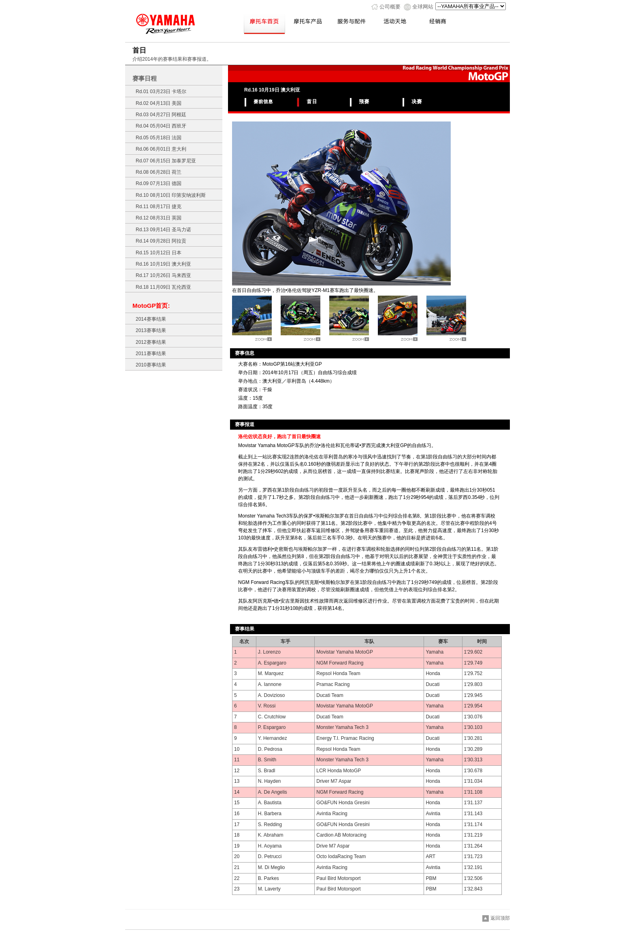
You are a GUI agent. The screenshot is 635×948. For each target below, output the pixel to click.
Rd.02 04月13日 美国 (158, 103)
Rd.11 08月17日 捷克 (158, 206)
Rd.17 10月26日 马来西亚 (163, 275)
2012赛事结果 (151, 342)
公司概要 (390, 7)
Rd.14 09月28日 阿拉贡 (161, 241)
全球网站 (422, 7)
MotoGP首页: (151, 305)
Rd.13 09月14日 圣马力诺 (163, 229)
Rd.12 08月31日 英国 (158, 218)
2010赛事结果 (151, 365)
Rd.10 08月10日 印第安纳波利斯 (171, 195)
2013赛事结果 (151, 330)
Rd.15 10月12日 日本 (158, 253)
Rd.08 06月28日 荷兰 (158, 172)
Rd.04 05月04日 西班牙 (161, 126)
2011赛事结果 (151, 353)
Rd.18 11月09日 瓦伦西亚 (163, 287)
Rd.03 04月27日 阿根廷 (161, 114)
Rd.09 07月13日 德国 (158, 183)
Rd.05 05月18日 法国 (158, 138)
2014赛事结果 (151, 319)
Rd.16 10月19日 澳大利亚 (163, 264)
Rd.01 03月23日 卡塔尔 (161, 91)
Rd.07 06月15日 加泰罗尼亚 (166, 161)
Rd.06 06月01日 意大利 (161, 149)
